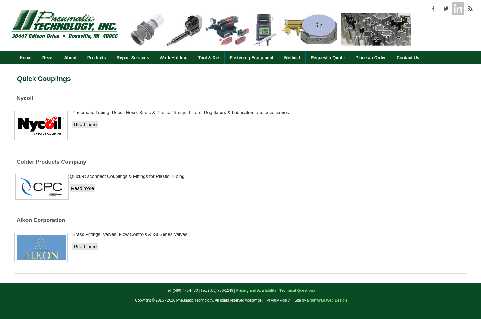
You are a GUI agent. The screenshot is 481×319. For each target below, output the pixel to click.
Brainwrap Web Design (327, 300)
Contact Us (408, 57)
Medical (292, 57)
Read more (86, 124)
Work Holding (173, 57)
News (48, 57)
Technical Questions (297, 290)
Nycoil (25, 98)
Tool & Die (208, 57)
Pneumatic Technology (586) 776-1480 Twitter (446, 8)
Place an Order (371, 57)
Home (26, 57)
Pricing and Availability (256, 290)
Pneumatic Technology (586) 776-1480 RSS (470, 8)
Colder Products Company (51, 162)
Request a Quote (328, 57)
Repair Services (133, 57)
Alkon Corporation (41, 220)
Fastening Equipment (251, 57)
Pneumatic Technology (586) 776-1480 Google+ (458, 8)
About (70, 57)
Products (96, 57)
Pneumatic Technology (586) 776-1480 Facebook (433, 8)
